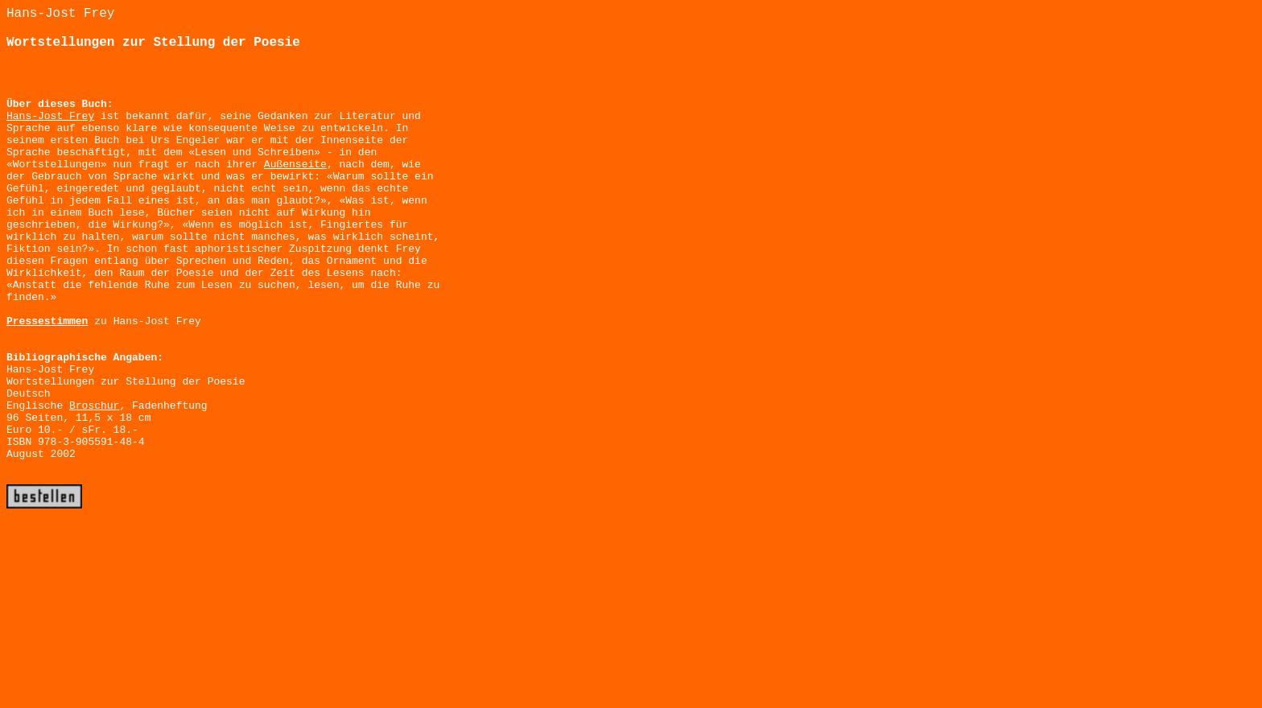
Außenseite (295, 164)
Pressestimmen (47, 321)
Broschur (94, 406)
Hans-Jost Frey (50, 116)
